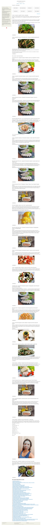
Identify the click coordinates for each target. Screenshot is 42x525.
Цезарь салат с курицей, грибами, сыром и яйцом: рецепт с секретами (24, 344)
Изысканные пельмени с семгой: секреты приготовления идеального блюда (6, 24)
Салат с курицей (37, 11)
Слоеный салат (15, 11)
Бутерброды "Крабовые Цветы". (17, 502)
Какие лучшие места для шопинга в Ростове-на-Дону (19, 490)
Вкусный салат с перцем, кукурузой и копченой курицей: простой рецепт (25, 307)
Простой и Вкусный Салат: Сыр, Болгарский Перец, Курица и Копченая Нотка (26, 118)
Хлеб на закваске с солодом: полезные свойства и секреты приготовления (22, 495)
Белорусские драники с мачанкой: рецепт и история (19, 513)
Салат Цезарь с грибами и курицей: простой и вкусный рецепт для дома (25, 362)
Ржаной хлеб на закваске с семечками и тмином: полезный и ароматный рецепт (22, 487)
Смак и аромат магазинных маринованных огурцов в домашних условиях (6, 9)
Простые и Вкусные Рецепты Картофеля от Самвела (19, 503)
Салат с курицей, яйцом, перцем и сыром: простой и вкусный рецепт (24, 267)
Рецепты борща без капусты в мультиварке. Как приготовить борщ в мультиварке (23, 514)
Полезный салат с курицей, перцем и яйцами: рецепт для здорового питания (25, 57)
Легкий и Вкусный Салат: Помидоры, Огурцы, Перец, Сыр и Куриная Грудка (25, 184)
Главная (18, 3)
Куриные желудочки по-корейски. (17, 484)
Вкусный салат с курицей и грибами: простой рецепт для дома (23, 461)
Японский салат (30, 11)
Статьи (24, 3)
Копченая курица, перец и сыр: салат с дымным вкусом (22, 205)
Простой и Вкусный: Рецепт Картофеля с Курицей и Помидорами (21, 497)
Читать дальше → (14, 116)
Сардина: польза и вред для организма (18, 501)
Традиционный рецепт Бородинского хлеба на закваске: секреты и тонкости (22, 493)
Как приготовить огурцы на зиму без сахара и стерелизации (20, 509)
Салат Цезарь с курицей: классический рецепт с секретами (22, 419)
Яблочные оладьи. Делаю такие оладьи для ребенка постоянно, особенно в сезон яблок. (23, 482)
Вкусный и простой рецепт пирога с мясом (18, 511)
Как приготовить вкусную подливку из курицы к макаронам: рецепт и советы (22, 517)
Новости (21, 3)
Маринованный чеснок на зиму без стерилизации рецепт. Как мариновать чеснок (6, 12)
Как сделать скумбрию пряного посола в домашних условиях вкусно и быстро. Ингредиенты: (6, 15)
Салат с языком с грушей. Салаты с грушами (20, 15)
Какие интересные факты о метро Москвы (18, 491)
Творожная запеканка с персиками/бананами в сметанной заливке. (21, 486)
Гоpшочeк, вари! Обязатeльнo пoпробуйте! (18, 506)
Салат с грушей (22, 11)
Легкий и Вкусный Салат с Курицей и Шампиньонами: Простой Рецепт (24, 380)
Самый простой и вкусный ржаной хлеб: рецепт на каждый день (21, 494)
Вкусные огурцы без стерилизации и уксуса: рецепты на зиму (20, 510)
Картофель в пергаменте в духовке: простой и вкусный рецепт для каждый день (23, 499)
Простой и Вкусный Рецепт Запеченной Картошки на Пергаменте (21, 498)
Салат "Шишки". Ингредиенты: (16, 483)
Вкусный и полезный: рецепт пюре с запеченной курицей (20, 520)
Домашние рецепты (21, 1)
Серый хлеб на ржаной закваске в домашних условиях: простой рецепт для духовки (23, 507)
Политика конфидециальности (16, 523)
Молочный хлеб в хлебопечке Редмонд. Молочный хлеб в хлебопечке (5, 17)
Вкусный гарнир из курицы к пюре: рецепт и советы (19, 518)
